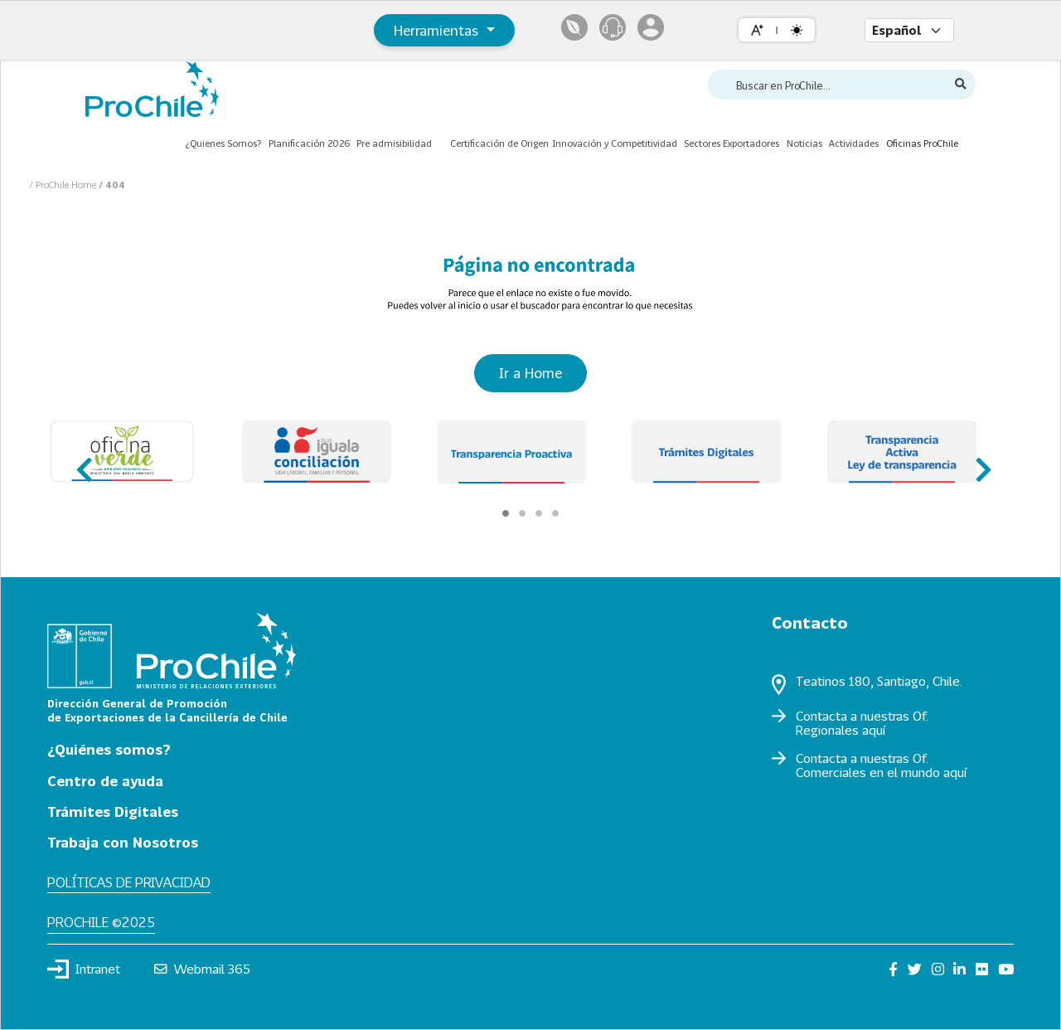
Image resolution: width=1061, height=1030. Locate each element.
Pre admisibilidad (394, 143)
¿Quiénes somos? (109, 749)
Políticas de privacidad (129, 882)
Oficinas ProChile (922, 143)
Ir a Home (530, 372)
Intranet (83, 969)
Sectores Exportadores (731, 143)
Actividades (854, 143)
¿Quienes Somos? (223, 143)
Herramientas (438, 30)
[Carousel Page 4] (555, 513)
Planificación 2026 (309, 143)
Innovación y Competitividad (614, 143)
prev (82, 462)
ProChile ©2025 (101, 921)
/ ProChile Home (64, 184)
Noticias (804, 143)
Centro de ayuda (105, 781)
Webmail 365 (202, 968)
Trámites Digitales (112, 811)
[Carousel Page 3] (538, 513)
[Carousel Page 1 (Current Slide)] (505, 513)
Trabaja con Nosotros (122, 842)
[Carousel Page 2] (522, 513)
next (978, 462)
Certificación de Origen (499, 143)
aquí (873, 729)
